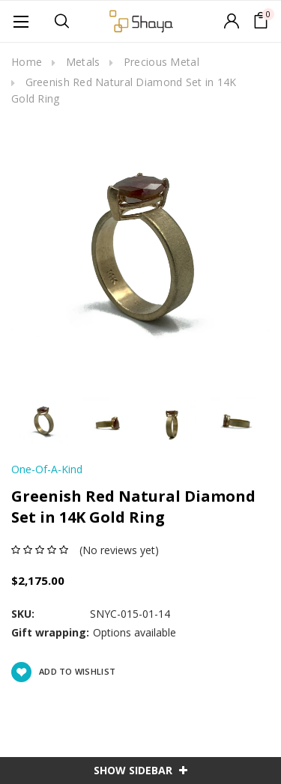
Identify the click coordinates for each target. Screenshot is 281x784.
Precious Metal (161, 62)
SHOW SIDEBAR (140, 770)
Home (26, 62)
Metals (83, 62)
